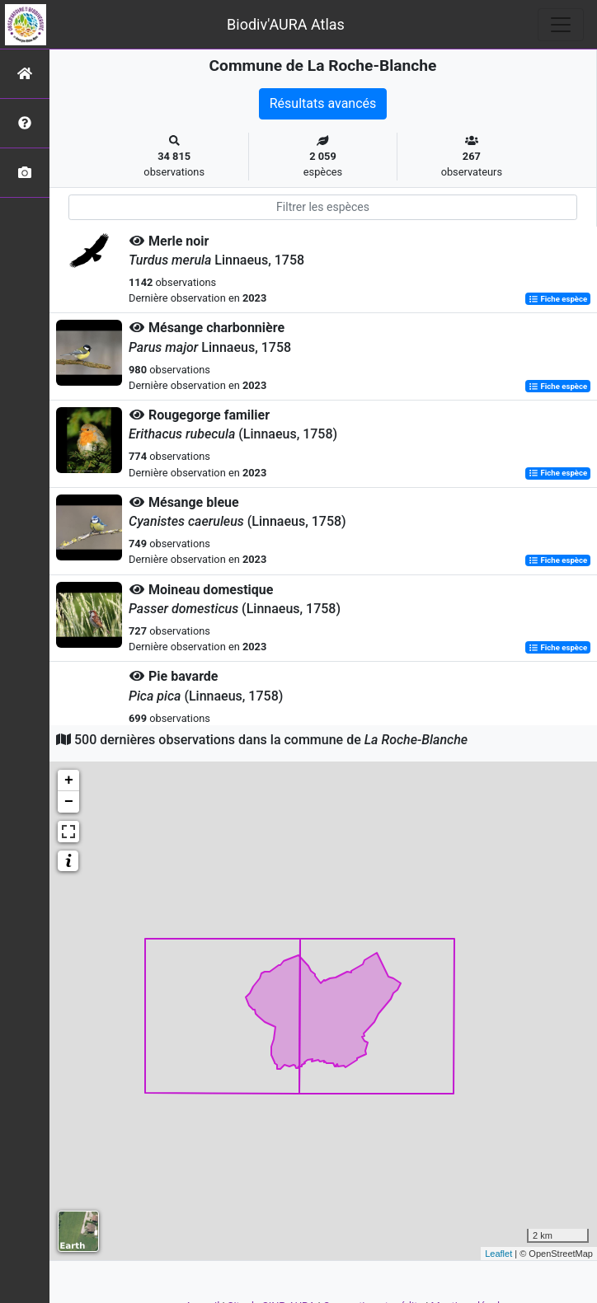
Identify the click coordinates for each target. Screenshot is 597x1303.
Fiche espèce (558, 298)
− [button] (68, 802)
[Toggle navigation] (561, 24)
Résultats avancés (323, 103)
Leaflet (498, 1253)
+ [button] (68, 780)
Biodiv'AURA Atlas (286, 24)
